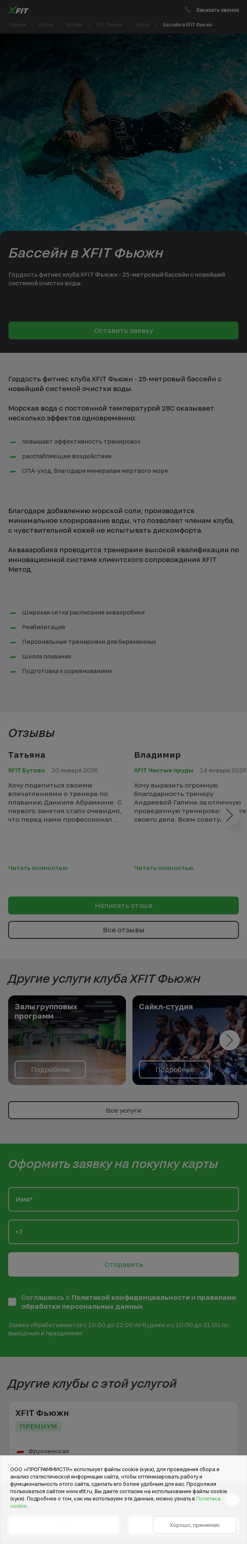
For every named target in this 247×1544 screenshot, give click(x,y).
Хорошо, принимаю (195, 1525)
